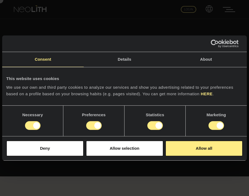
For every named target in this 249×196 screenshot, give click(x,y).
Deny (45, 148)
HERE (207, 93)
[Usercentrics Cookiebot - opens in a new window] (219, 43)
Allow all (204, 148)
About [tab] (206, 59)
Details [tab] (124, 59)
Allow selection (124, 148)
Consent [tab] (43, 59)
